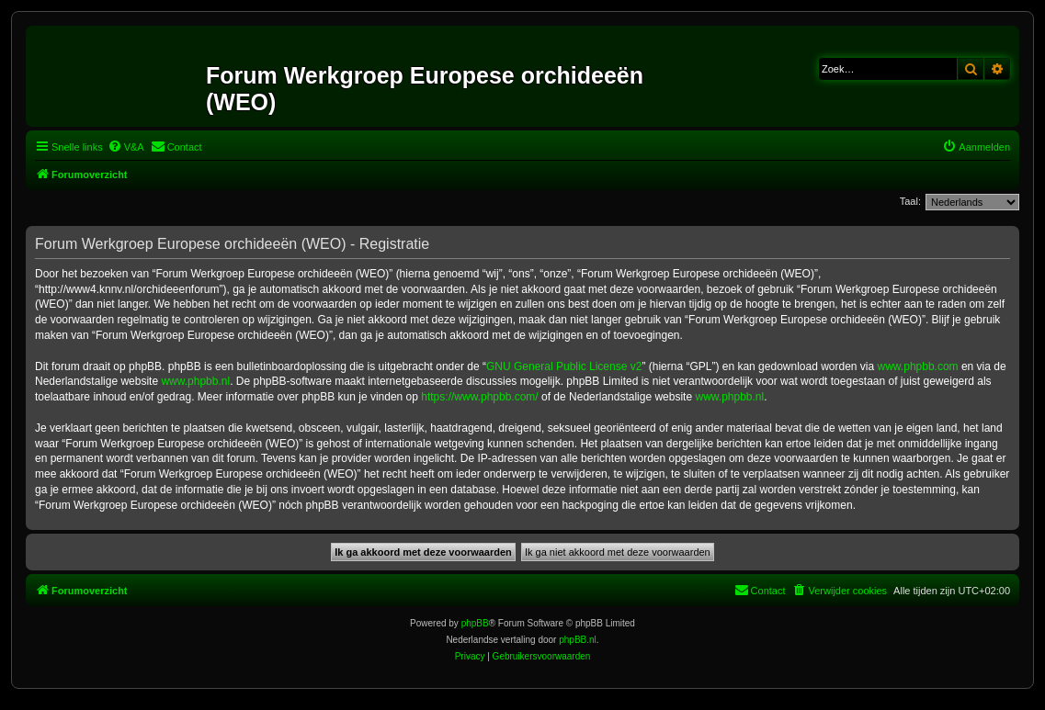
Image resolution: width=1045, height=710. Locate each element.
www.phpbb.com (918, 366)
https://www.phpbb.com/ (479, 396)
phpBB (475, 623)
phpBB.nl (577, 640)
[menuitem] (126, 147)
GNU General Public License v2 (564, 366)
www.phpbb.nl (195, 381)
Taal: (910, 201)
